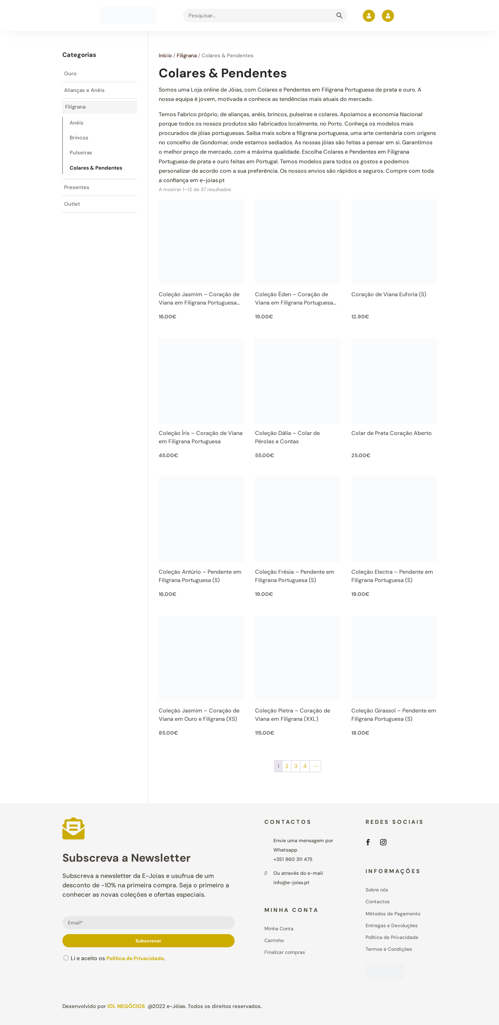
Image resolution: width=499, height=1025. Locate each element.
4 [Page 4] (305, 766)
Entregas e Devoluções (392, 925)
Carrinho (274, 940)
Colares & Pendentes (99, 172)
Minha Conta (279, 928)
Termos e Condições (389, 949)
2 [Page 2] (286, 766)
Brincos (79, 141)
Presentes (76, 192)
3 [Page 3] (295, 766)
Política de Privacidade (137, 958)
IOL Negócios (126, 1006)
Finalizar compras (284, 952)
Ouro (70, 74)
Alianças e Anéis (85, 91)
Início (165, 55)
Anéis (77, 125)
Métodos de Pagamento (393, 914)
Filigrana (187, 55)
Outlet (72, 209)
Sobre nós (377, 890)
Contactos (377, 901)
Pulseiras (81, 156)
